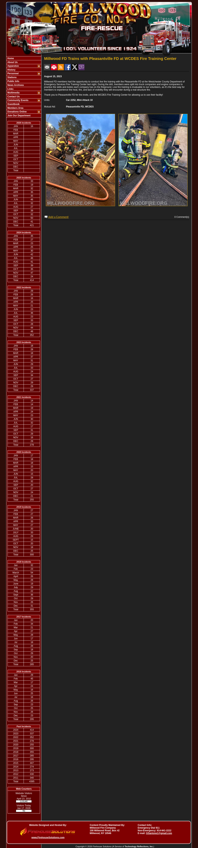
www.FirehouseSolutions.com (48, 837)
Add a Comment (58, 217)
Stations (12, 77)
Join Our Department (19, 115)
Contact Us (13, 96)
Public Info (13, 81)
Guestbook (13, 104)
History (11, 69)
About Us (12, 62)
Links (10, 89)
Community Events (17, 100)
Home (10, 58)
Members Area (15, 108)
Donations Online (17, 111)
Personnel (13, 73)
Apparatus (13, 66)
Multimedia (13, 92)
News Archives (15, 85)
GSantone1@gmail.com (159, 833)
